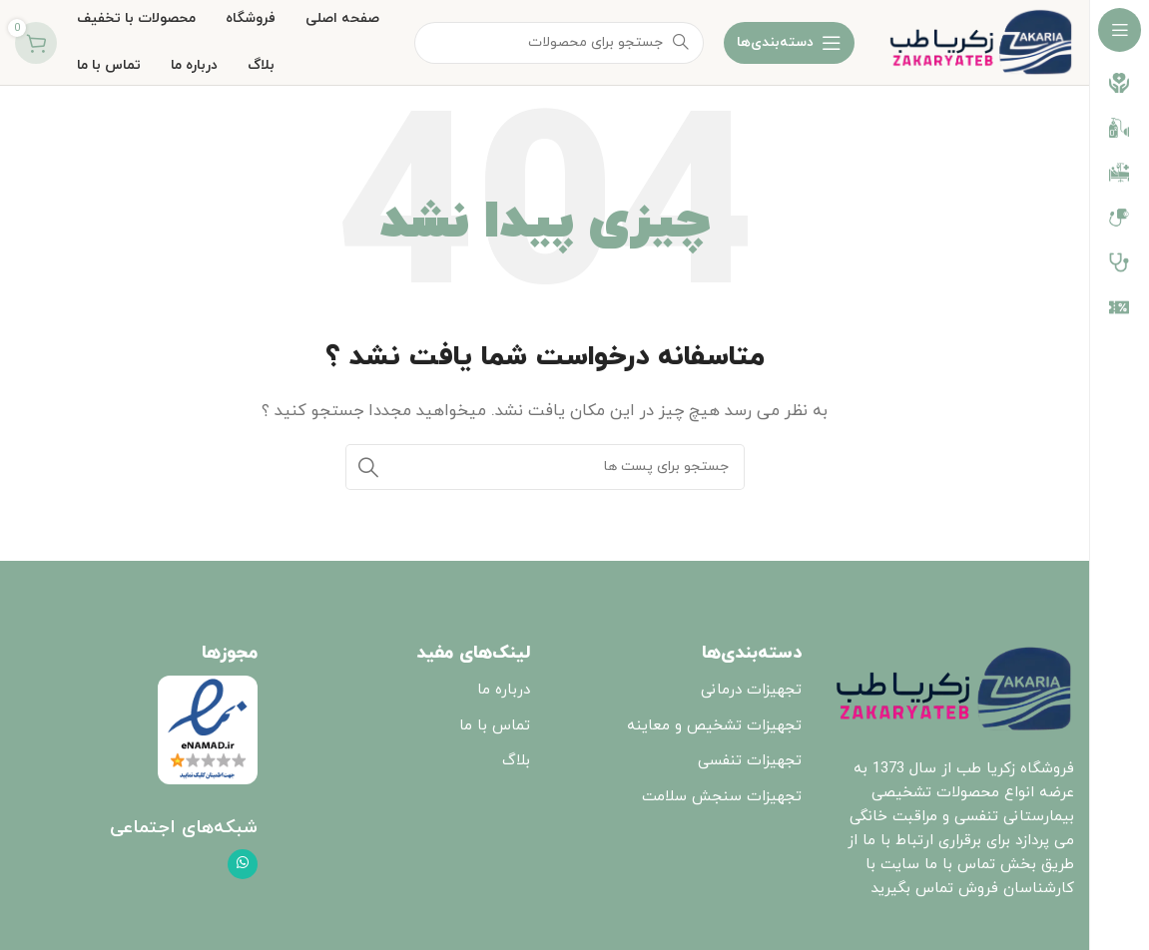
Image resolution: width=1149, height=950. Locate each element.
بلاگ (516, 760)
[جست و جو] (545, 467)
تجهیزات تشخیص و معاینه (714, 725)
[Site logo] (980, 41)
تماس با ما (494, 725)
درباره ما (503, 690)
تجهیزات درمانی (751, 690)
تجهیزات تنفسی (750, 760)
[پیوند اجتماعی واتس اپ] (243, 864)
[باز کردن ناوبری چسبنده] (789, 43)
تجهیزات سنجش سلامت (722, 796)
